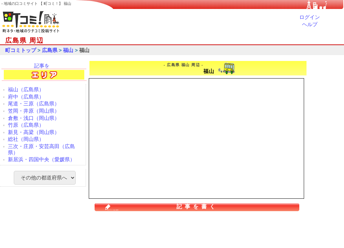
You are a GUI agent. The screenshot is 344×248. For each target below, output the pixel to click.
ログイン (309, 17)
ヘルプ (310, 24)
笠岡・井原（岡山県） (34, 111)
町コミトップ (20, 50)
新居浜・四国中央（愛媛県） (41, 159)
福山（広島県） (26, 89)
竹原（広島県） (26, 125)
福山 (68, 50)
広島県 (49, 50)
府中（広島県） (26, 97)
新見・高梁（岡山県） (34, 132)
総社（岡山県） (26, 139)
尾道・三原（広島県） (34, 103)
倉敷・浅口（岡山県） (34, 118)
